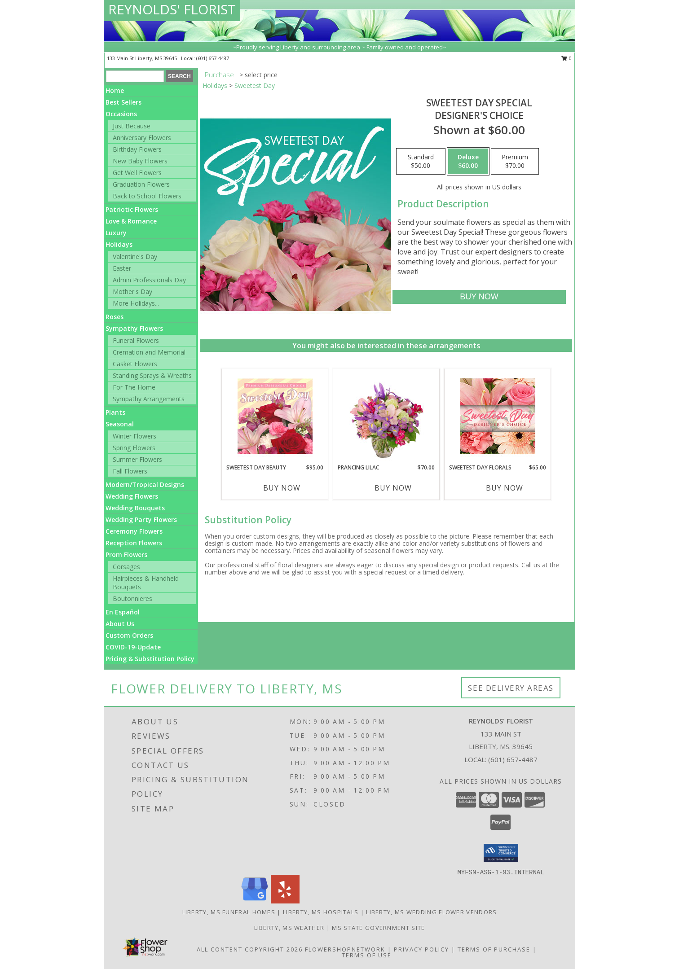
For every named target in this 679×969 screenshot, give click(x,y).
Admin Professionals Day (149, 280)
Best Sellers (123, 102)
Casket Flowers (135, 364)
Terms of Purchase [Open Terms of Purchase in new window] (494, 949)
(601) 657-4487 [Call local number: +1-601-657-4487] (212, 58)
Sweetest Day (254, 85)
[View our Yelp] (285, 901)
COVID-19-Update (133, 647)
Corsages (126, 566)
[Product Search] (135, 76)
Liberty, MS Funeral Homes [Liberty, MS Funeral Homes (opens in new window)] (229, 912)
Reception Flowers (134, 543)
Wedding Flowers (132, 496)
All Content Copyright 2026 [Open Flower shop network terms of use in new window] (250, 949)
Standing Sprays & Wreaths (152, 375)
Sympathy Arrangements (149, 399)
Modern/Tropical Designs (145, 484)
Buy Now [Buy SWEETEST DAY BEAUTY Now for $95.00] (281, 488)
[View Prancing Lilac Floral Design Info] (386, 416)
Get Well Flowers (137, 172)
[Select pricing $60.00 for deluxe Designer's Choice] (468, 162)
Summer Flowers (137, 459)
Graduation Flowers (141, 184)
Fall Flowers (130, 471)
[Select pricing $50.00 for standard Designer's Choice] (421, 162)
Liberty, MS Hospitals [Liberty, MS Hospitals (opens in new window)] (320, 912)
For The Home (134, 387)
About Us (120, 623)
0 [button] (566, 58)
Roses (114, 316)
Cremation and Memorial (149, 352)
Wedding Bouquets (135, 508)
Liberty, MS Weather (289, 928)
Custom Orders (129, 635)
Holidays (119, 244)
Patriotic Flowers (132, 209)
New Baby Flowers (140, 161)
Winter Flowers (134, 436)
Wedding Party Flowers (141, 519)
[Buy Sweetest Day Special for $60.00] (478, 297)
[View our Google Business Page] (254, 901)
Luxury (116, 232)
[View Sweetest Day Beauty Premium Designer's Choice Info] (275, 416)
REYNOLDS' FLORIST (172, 9)
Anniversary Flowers (142, 137)
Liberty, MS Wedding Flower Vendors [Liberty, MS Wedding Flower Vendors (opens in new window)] (431, 912)
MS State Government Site (378, 928)
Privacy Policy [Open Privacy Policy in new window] (421, 949)
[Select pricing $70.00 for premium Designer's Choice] (514, 162)
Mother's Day (132, 291)
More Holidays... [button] (136, 303)
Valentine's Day (135, 256)
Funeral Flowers (136, 340)
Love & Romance (131, 221)
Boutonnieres (132, 598)
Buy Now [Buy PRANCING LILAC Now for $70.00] (393, 488)
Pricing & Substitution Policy (150, 658)
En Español (123, 612)
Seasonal (120, 424)
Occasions (121, 114)
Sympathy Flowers (134, 328)
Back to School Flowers (147, 196)
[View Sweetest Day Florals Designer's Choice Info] (497, 416)
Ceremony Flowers (134, 531)
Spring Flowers (134, 447)
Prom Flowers (126, 554)
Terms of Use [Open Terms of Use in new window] (367, 955)
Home (115, 90)
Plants (115, 412)
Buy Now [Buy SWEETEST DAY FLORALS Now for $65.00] (504, 488)
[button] (501, 853)
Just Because (131, 126)
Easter (122, 268)
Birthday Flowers (137, 149)
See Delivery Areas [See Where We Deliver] (511, 688)
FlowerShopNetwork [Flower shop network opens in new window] (345, 949)
